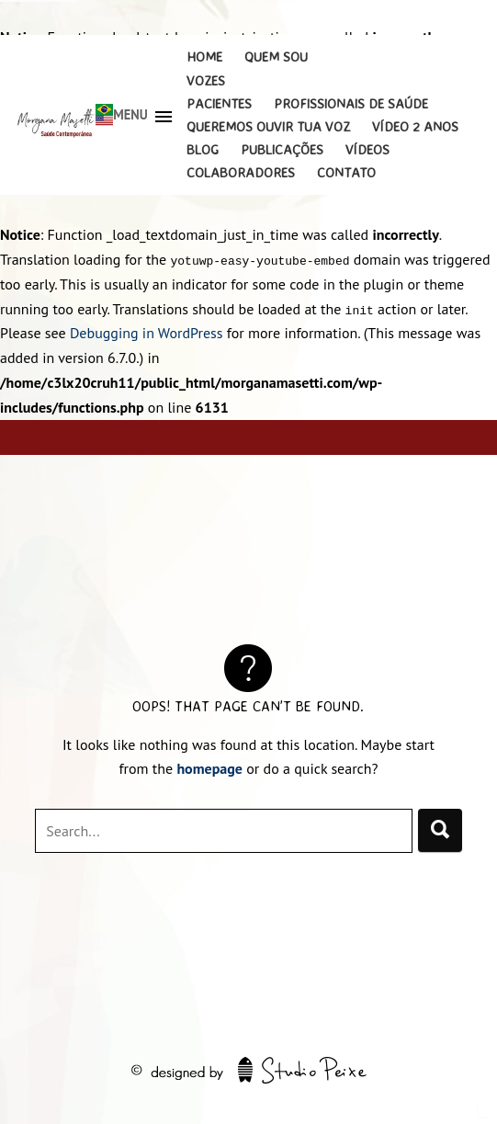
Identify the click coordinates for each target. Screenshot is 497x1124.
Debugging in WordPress (146, 333)
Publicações (282, 149)
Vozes (205, 80)
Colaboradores (240, 172)
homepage (209, 768)
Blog (202, 149)
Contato (346, 172)
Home (204, 56)
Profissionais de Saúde (351, 103)
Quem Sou (276, 56)
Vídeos (367, 149)
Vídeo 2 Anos (415, 126)
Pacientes (219, 103)
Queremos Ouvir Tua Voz (268, 126)
